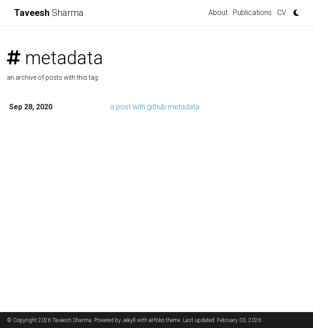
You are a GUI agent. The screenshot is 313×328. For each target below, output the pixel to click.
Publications (252, 12)
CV (281, 12)
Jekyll (129, 320)
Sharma (49, 12)
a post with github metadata (154, 106)
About (217, 12)
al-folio (156, 320)
